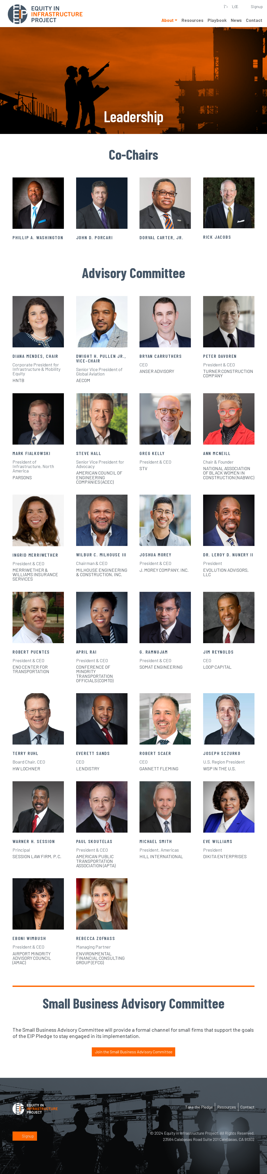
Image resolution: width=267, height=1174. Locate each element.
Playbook (217, 20)
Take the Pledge (199, 1106)
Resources (192, 20)
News (236, 20)
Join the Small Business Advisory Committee (133, 1051)
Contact (254, 20)
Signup (25, 1135)
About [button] (167, 20)
